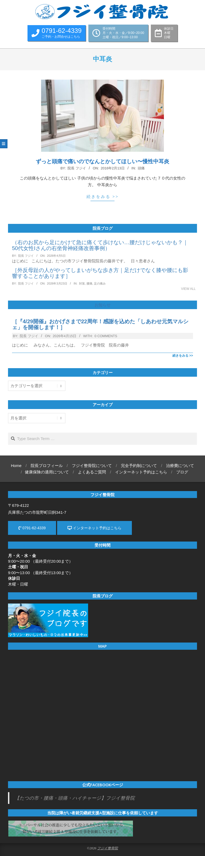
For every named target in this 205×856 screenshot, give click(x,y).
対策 (82, 283)
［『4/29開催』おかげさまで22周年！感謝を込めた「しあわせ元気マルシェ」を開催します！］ (100, 324)
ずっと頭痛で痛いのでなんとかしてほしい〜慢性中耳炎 (102, 161)
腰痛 (89, 283)
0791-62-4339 (32, 528)
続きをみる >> (102, 196)
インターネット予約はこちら (94, 528)
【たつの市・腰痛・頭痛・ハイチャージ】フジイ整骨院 (75, 798)
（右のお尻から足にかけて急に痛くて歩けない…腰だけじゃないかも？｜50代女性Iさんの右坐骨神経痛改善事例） (100, 245)
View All (188, 289)
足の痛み (100, 283)
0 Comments (105, 336)
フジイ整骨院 (107, 848)
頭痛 (141, 168)
